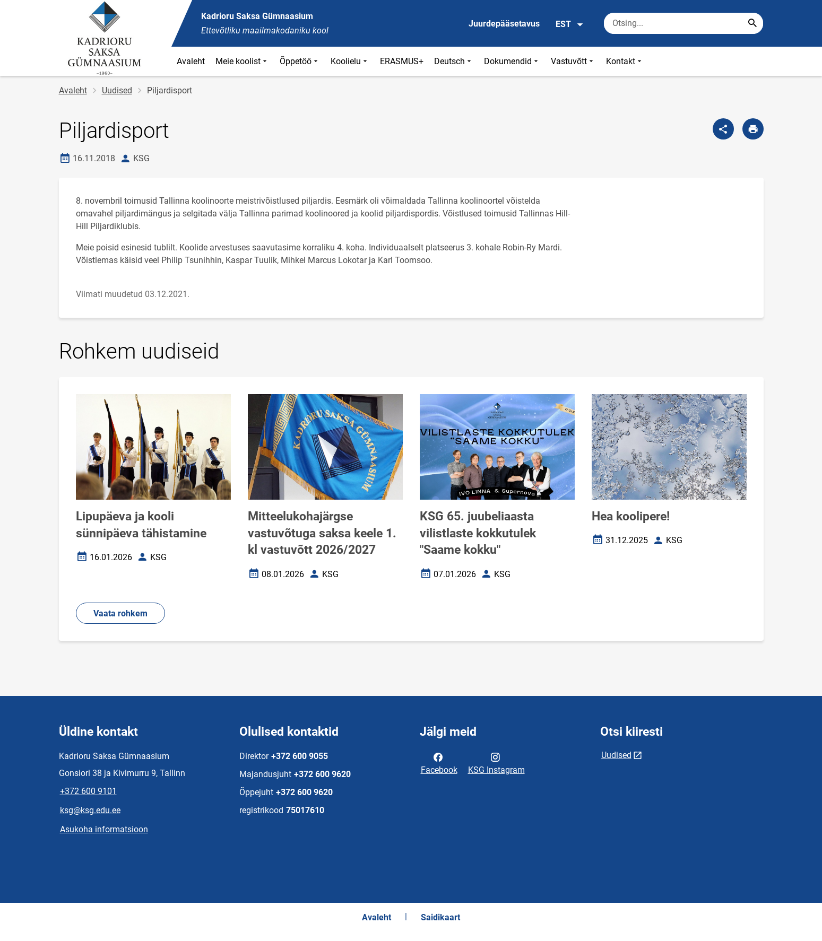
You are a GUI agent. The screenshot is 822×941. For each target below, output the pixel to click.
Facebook (439, 763)
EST (570, 24)
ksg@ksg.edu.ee (90, 810)
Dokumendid (512, 61)
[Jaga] (723, 129)
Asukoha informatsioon (104, 829)
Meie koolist (242, 61)
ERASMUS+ (401, 61)
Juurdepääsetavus (504, 24)
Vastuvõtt (573, 61)
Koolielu (350, 61)
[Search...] (752, 23)
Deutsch (453, 61)
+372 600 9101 (88, 791)
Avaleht (191, 61)
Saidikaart (440, 917)
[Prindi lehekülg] (753, 129)
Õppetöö (300, 61)
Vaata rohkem (120, 613)
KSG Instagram (496, 763)
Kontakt (625, 61)
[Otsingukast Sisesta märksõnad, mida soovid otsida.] (683, 23)
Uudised (117, 90)
